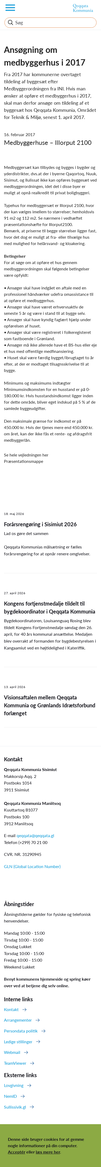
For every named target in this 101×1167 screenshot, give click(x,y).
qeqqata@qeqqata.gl (35, 835)
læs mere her (48, 1151)
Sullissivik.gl (15, 1106)
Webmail (12, 1052)
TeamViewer (15, 1062)
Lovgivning (13, 1085)
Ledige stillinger (18, 1041)
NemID (10, 1096)
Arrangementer (18, 1019)
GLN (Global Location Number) (32, 866)
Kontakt (11, 1009)
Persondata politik (21, 1030)
